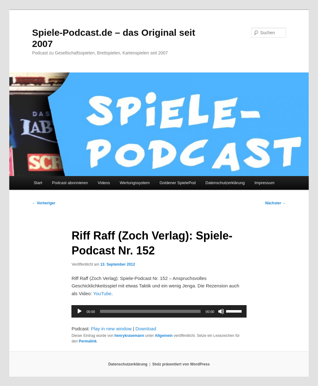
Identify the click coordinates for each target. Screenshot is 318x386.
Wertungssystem (135, 182)
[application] (158, 311)
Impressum (264, 182)
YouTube (102, 293)
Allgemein (164, 335)
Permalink (88, 341)
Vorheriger (43, 203)
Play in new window (111, 328)
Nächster (275, 203)
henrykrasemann (129, 335)
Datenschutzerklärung (225, 182)
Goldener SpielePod (178, 182)
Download (145, 328)
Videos (104, 182)
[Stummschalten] (221, 311)
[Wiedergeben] (79, 311)
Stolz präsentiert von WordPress (181, 364)
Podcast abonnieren (70, 182)
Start (38, 182)
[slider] (150, 311)
